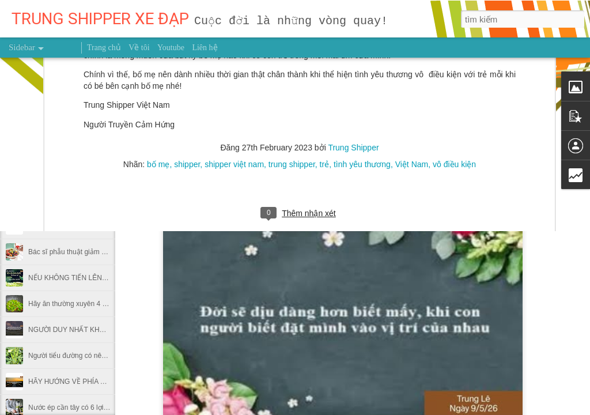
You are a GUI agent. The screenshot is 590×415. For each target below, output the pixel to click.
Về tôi (138, 47)
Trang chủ (104, 47)
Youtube (170, 47)
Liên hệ (204, 47)
